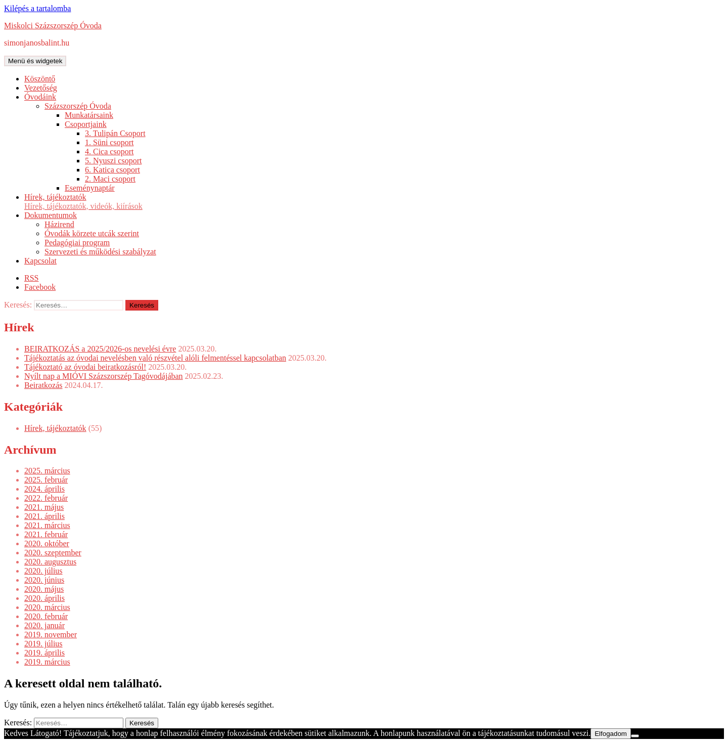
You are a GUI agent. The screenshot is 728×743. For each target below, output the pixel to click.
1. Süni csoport (109, 142)
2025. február (46, 479)
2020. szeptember (52, 552)
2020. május (44, 589)
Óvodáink (40, 97)
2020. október (46, 543)
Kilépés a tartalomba (37, 8)
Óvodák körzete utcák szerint (91, 233)
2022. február (46, 498)
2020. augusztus (50, 561)
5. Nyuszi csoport (113, 160)
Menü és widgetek (35, 61)
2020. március (47, 607)
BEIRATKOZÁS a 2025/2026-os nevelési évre (100, 348)
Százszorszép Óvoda (77, 106)
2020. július (43, 570)
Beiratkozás (43, 385)
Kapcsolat (40, 260)
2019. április (44, 652)
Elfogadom (611, 733)
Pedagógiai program (77, 242)
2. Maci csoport (110, 178)
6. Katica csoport (112, 169)
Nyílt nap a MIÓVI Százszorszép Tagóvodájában (103, 376)
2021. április (44, 516)
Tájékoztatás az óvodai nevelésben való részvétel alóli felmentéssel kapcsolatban (155, 358)
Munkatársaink (89, 115)
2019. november (50, 634)
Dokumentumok (50, 215)
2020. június (44, 580)
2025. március (47, 470)
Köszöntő (39, 78)
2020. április (44, 598)
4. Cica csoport (109, 151)
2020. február (46, 616)
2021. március (47, 525)
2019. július (43, 643)
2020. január (44, 625)
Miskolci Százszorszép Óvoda (53, 25)
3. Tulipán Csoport (115, 133)
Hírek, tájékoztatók (374, 202)
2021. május (44, 507)
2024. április (44, 489)
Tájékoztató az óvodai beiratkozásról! (85, 367)
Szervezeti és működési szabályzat (100, 251)
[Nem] (635, 735)
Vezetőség (40, 87)
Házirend (59, 224)
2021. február (46, 534)
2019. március (47, 662)
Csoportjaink (86, 124)
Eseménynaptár (90, 188)
